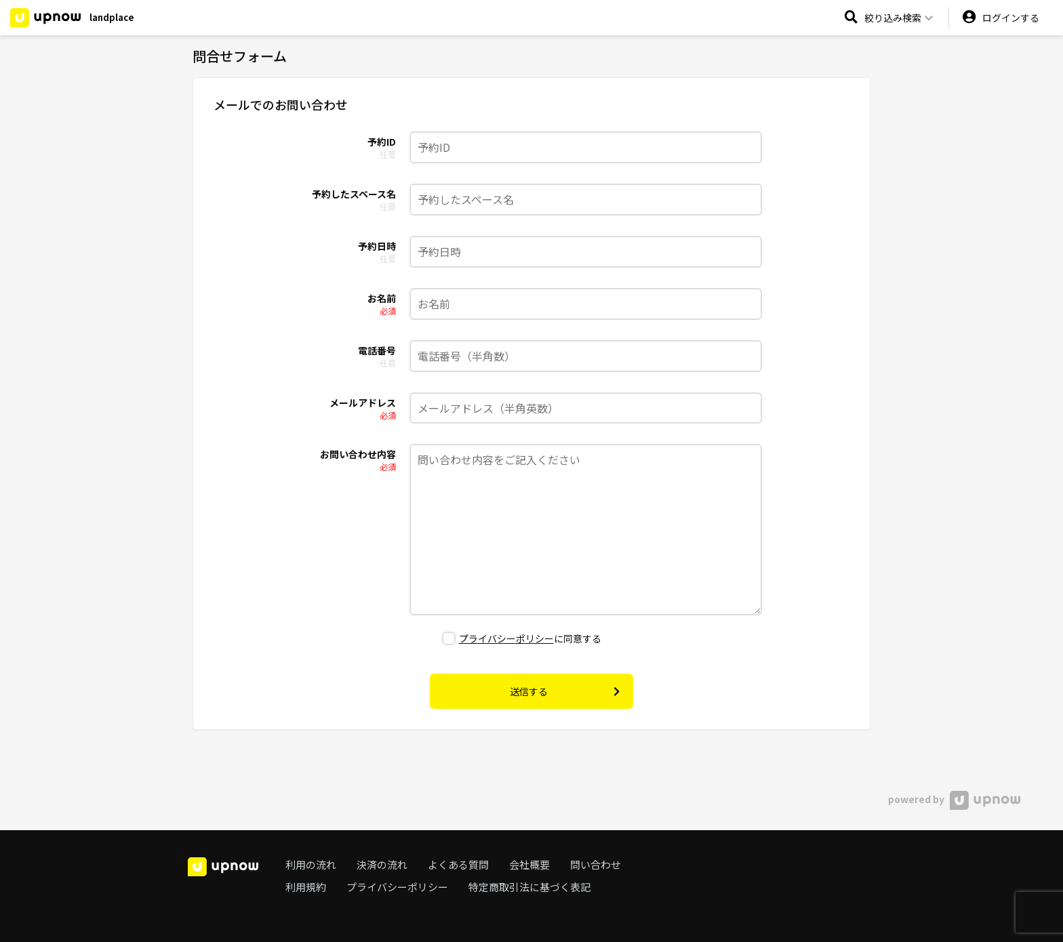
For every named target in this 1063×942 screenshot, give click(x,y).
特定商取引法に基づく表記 (529, 887)
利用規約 (305, 887)
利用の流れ (310, 864)
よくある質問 (458, 864)
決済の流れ (382, 864)
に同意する (521, 638)
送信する (565, 691)
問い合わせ (595, 864)
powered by (954, 799)
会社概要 (529, 864)
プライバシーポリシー (506, 638)
